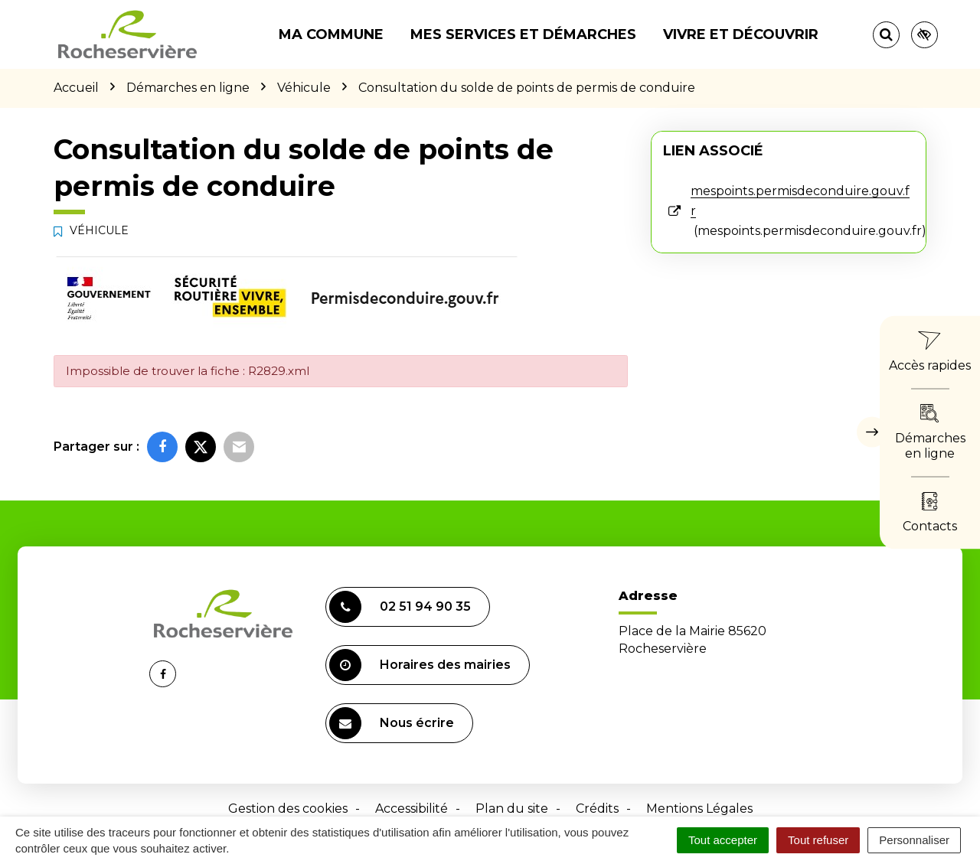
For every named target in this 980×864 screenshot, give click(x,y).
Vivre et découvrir (740, 34)
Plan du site (511, 808)
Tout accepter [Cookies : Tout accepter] (722, 839)
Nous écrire (391, 723)
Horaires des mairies (420, 665)
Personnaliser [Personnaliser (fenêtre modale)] (914, 839)
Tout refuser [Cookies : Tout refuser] (818, 839)
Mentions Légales (699, 808)
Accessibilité (411, 808)
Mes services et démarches (523, 34)
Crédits (597, 808)
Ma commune (331, 34)
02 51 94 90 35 (400, 607)
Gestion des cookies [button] (288, 808)
